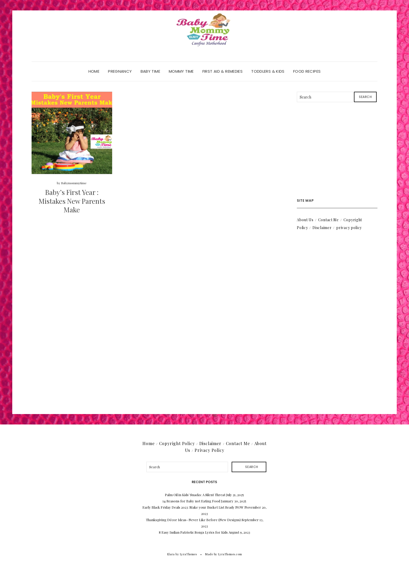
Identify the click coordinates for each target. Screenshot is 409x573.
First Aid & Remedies (222, 71)
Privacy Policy (209, 450)
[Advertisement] (337, 150)
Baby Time (150, 71)
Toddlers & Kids (268, 71)
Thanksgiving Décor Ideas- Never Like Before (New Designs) (193, 519)
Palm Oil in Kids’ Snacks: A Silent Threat (195, 494)
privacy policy (349, 227)
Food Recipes (307, 71)
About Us (305, 219)
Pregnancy (120, 71)
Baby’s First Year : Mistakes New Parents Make (72, 201)
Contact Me (328, 219)
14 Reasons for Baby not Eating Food (191, 501)
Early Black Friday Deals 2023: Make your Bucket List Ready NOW (193, 507)
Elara (171, 554)
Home (94, 71)
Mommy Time (181, 71)
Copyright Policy (177, 443)
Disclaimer (322, 227)
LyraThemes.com (230, 554)
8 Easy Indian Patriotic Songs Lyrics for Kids (193, 532)
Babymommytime (74, 183)
